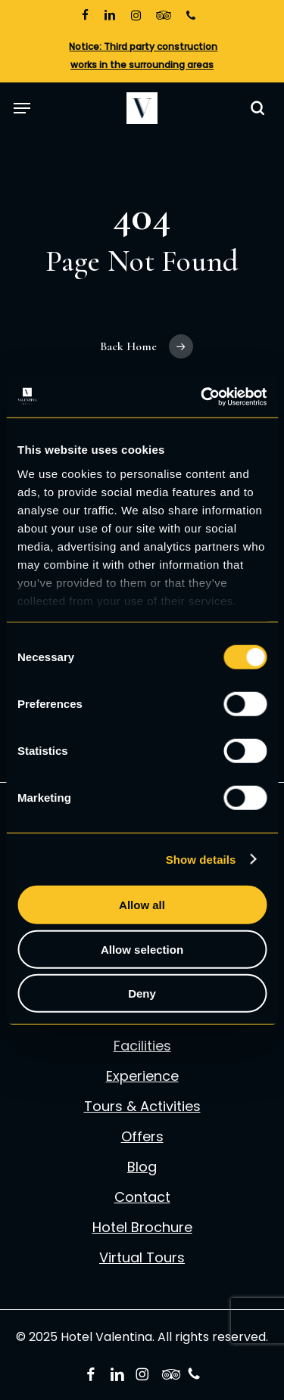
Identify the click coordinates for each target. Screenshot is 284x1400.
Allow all (142, 905)
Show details (201, 858)
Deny (142, 993)
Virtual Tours (142, 1258)
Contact (142, 1197)
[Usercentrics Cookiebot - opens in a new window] (202, 396)
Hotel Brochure (142, 1227)
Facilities (142, 1046)
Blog (142, 1167)
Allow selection (142, 948)
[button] (22, 108)
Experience (142, 1076)
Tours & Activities (142, 1106)
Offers (142, 1137)
